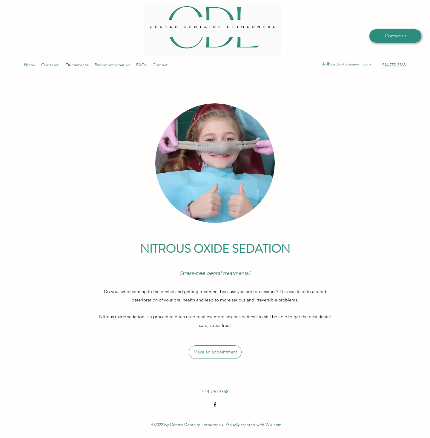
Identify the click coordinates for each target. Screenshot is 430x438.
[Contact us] (395, 36)
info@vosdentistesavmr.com (345, 64)
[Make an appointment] (215, 352)
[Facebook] (215, 405)
